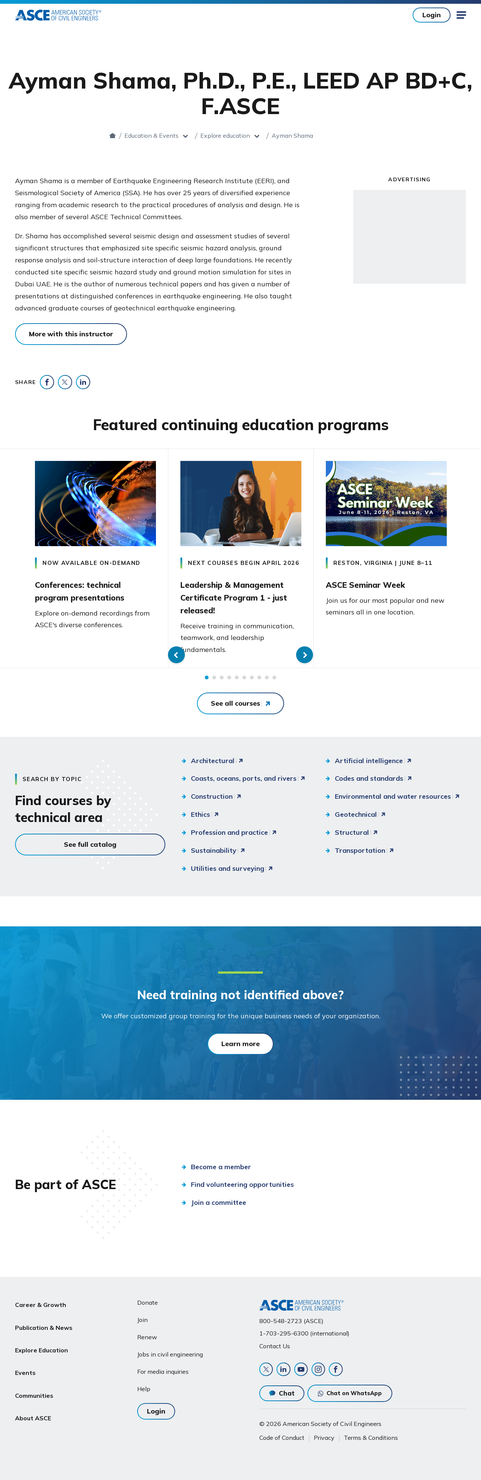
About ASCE (33, 1389)
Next (469, 560)
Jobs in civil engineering (170, 1350)
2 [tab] (214, 681)
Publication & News (44, 1317)
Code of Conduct (281, 1437)
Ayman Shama (322, 135)
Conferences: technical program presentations (88, 589)
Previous (11, 560)
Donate (147, 1299)
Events (25, 1353)
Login (431, 15)
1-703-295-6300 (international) (304, 1330)
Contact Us (274, 1342)
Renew (147, 1333)
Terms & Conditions (371, 1437)
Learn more (240, 1047)
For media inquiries (163, 1368)
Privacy (324, 1437)
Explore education (255, 135)
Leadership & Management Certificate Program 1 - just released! (240, 598)
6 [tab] (244, 681)
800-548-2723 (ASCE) (291, 1317)
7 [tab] (252, 681)
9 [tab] (267, 681)
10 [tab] (274, 681)
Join (142, 1316)
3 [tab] (222, 681)
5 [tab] (237, 681)
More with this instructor (71, 334)
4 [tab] (229, 681)
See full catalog (90, 848)
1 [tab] (207, 681)
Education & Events (181, 135)
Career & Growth (40, 1299)
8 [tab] (259, 681)
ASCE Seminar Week (374, 583)
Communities (34, 1371)
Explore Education (41, 1335)
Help (143, 1385)
